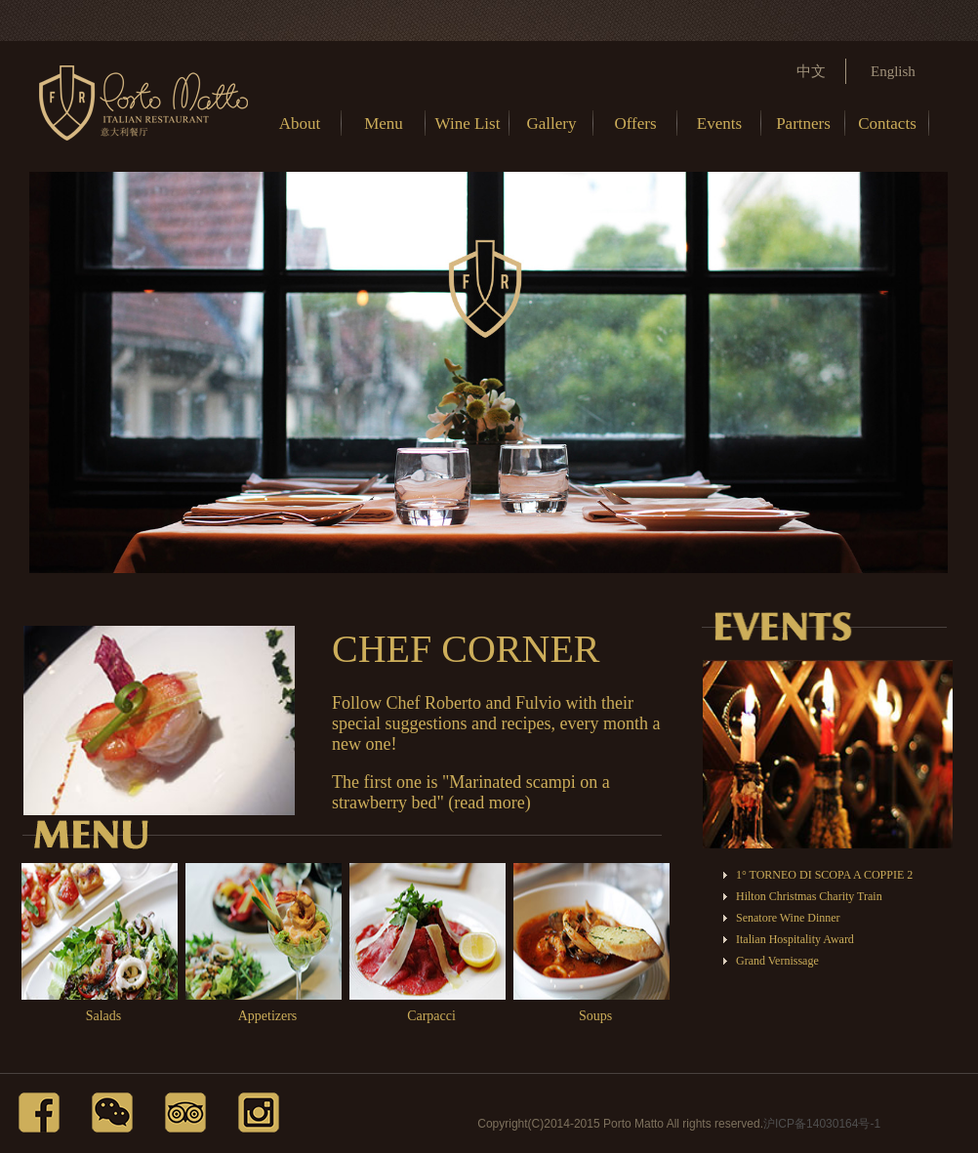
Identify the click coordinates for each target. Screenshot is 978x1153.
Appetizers (268, 1016)
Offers (635, 123)
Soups (595, 1016)
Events (719, 123)
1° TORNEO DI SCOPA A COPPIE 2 (824, 875)
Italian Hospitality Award (795, 939)
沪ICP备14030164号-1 (821, 1124)
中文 (811, 71)
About (300, 123)
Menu (383, 123)
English (893, 71)
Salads (104, 1016)
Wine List (468, 123)
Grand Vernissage (777, 961)
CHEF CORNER (466, 649)
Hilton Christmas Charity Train (809, 896)
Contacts (887, 123)
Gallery (552, 123)
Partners (803, 123)
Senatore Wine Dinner (788, 918)
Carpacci (431, 1016)
